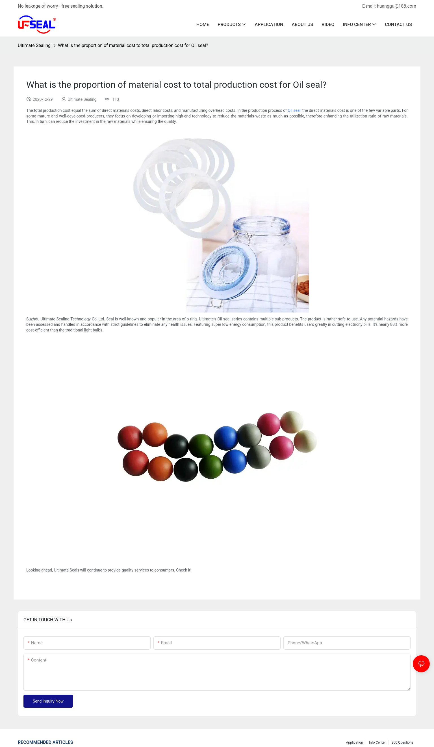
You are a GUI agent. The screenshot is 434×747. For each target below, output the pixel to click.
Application (354, 742)
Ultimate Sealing (34, 45)
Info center (377, 742)
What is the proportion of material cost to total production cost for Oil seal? (133, 45)
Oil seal (294, 110)
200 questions (402, 742)
